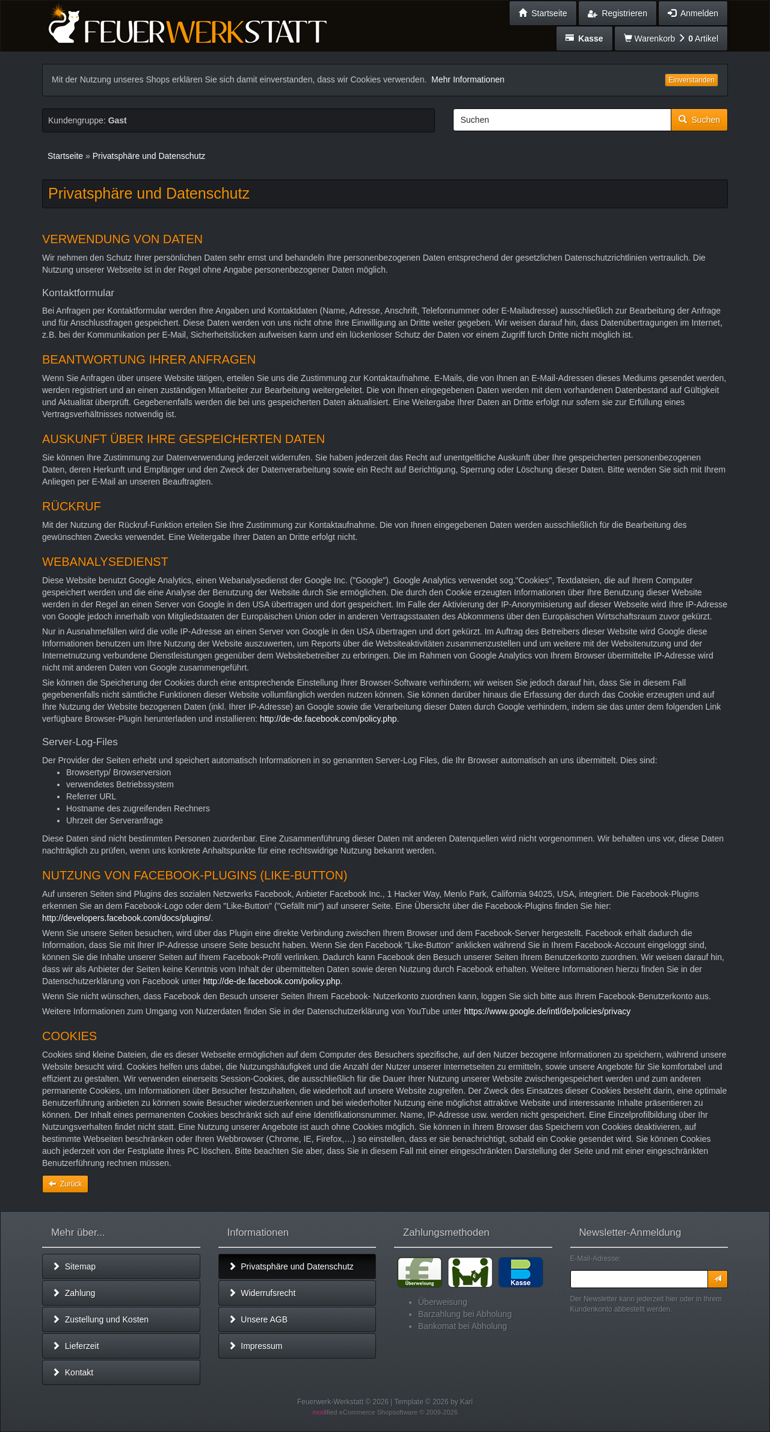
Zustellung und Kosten (100, 1319)
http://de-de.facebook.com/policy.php (328, 719)
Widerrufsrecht (262, 1293)
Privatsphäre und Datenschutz (291, 1266)
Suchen (699, 120)
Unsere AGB (258, 1319)
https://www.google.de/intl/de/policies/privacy (547, 1011)
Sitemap (74, 1266)
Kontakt (72, 1372)
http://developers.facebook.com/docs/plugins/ (126, 918)
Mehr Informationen (467, 79)
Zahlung (73, 1293)
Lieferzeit (75, 1346)
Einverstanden (691, 80)
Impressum (255, 1346)
